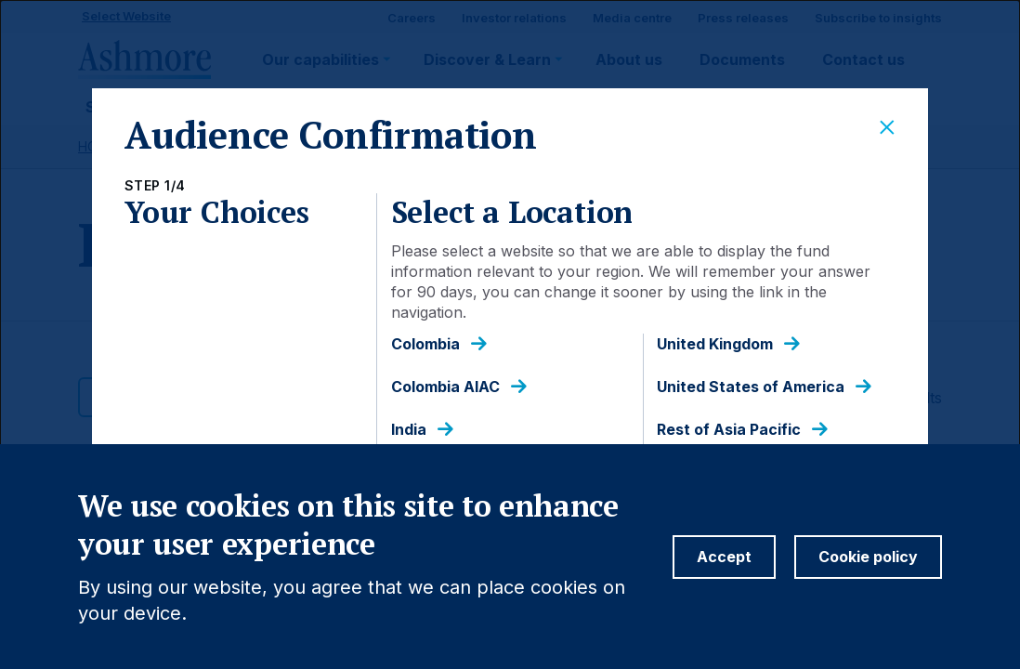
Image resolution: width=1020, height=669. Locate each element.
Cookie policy (868, 575)
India (408, 430)
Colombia (425, 344)
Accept (724, 575)
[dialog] (510, 334)
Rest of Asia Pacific (729, 430)
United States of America (750, 387)
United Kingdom (715, 344)
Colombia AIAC (445, 387)
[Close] (887, 128)
